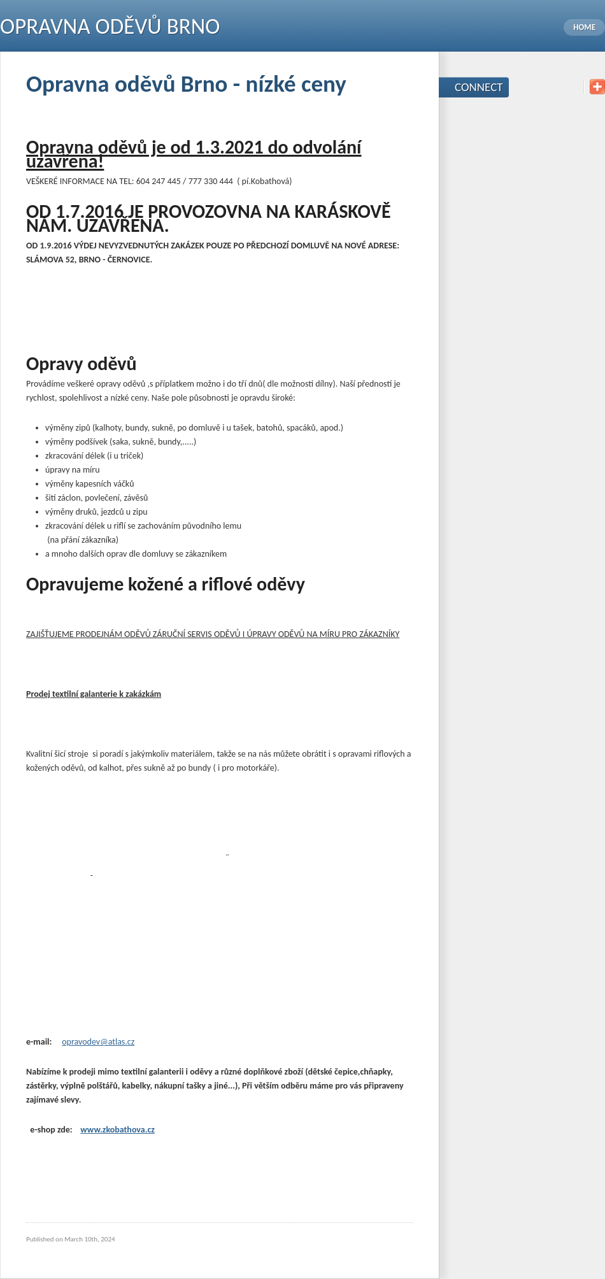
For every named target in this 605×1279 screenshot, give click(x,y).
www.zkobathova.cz (117, 1129)
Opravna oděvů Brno (110, 26)
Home (584, 27)
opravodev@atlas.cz (98, 1041)
